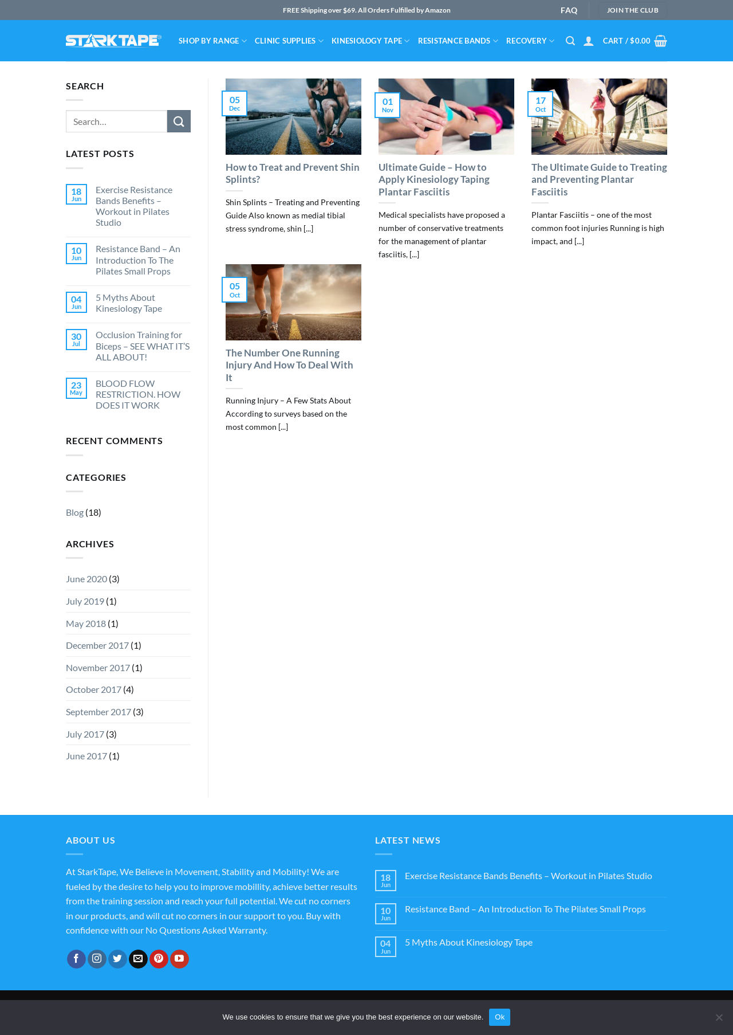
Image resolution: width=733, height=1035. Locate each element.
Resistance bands (458, 41)
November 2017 (98, 667)
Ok (500, 1017)
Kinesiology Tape (371, 41)
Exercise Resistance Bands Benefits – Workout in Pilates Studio (134, 206)
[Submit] (178, 121)
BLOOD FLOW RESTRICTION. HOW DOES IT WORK (138, 394)
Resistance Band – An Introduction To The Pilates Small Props (138, 259)
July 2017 (85, 733)
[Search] (570, 41)
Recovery (530, 41)
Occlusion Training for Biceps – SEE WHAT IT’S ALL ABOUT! (143, 345)
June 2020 (86, 578)
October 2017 (93, 689)
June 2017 (86, 755)
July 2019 (85, 600)
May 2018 (86, 623)
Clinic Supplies (289, 41)
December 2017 (97, 645)
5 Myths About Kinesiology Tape (129, 302)
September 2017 (98, 711)
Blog (75, 512)
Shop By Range (213, 41)
